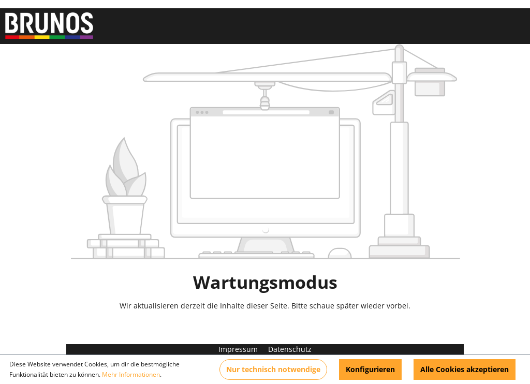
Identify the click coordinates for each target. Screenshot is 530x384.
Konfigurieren (370, 369)
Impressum (239, 349)
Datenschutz (290, 349)
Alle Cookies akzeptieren (464, 369)
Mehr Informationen (131, 374)
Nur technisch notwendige (273, 369)
